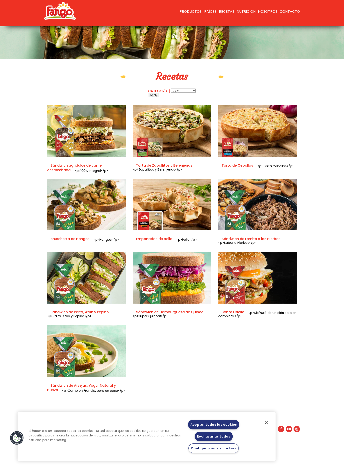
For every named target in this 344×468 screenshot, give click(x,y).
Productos (191, 11)
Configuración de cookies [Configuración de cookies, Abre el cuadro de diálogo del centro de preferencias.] (213, 448)
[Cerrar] (266, 422)
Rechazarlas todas (213, 436)
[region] (147, 436)
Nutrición (246, 11)
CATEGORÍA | (159, 91)
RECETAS (226, 11)
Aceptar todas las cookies (213, 424)
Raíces (210, 11)
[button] (17, 438)
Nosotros (267, 11)
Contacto (290, 11)
